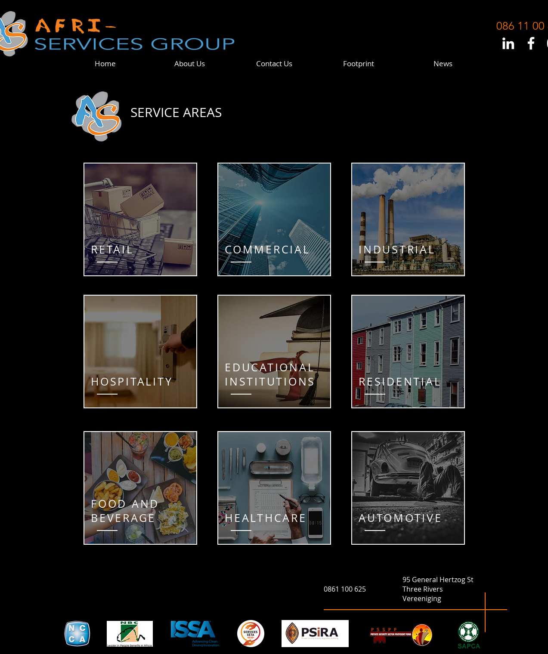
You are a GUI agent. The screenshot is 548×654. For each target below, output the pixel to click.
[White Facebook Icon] (531, 43)
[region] (140, 219)
